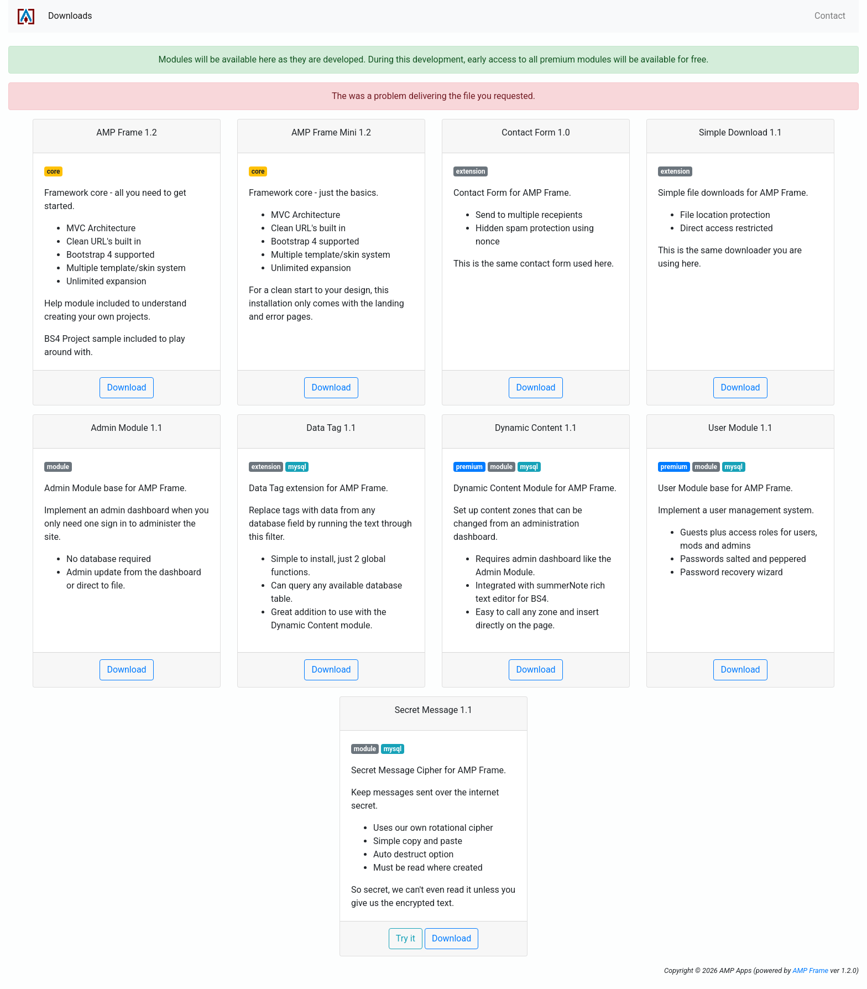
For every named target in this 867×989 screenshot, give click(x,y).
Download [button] (126, 387)
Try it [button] (405, 938)
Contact (829, 16)
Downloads (70, 16)
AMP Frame (810, 970)
